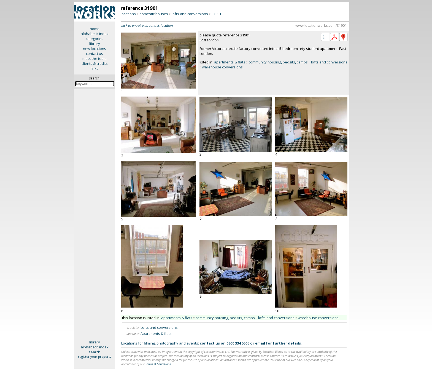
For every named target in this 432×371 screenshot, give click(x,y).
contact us (94, 53)
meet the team (94, 58)
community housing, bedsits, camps (278, 62)
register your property (94, 356)
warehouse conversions (222, 67)
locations (128, 13)
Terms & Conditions (158, 364)
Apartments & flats (156, 333)
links (94, 68)
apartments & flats (229, 62)
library (94, 43)
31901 (216, 13)
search (94, 351)
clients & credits (95, 63)
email (260, 343)
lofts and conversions (190, 13)
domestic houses (153, 13)
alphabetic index (95, 33)
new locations (94, 48)
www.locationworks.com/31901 (321, 25)
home (94, 28)
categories (94, 38)
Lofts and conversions (159, 327)
